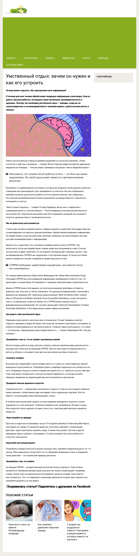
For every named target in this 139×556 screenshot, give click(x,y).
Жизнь (10, 58)
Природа (103, 58)
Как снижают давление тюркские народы (48, 527)
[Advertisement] (69, 36)
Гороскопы (31, 58)
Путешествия (14, 65)
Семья (49, 58)
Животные (68, 58)
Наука (86, 58)
